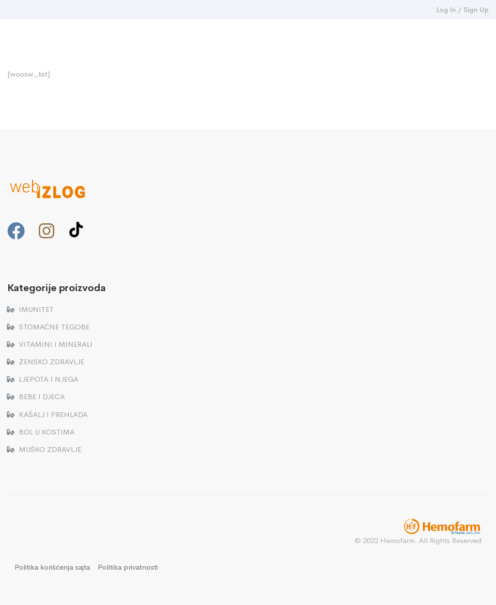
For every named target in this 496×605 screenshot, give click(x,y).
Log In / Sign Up (462, 9)
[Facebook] (16, 231)
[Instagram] (46, 231)
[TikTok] (76, 229)
